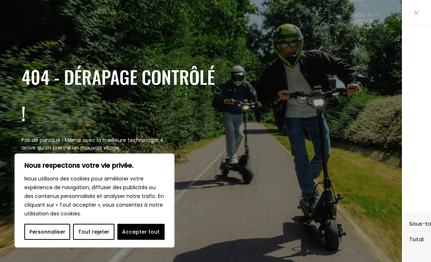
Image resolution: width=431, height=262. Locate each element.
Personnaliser (47, 231)
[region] (94, 200)
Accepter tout (141, 231)
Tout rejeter (93, 231)
